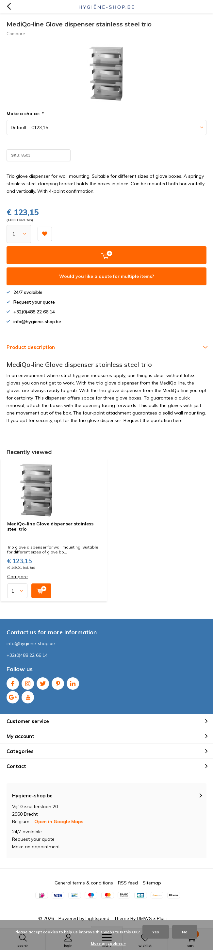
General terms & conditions (84, 883)
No (185, 931)
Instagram (28, 682)
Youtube (28, 696)
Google (13, 696)
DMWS (144, 918)
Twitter (43, 682)
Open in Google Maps (58, 821)
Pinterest (58, 682)
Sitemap (152, 883)
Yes (155, 931)
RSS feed (128, 883)
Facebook (13, 682)
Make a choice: (25, 113)
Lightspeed (97, 918)
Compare (16, 33)
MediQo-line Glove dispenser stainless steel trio (50, 526)
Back (9, 6)
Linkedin (73, 682)
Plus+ (163, 918)
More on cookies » (108, 943)
